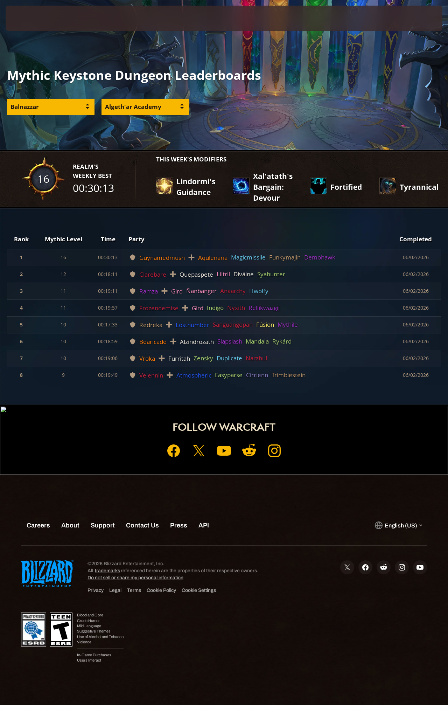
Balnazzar (24, 107)
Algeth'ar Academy (133, 107)
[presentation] (27, 18)
